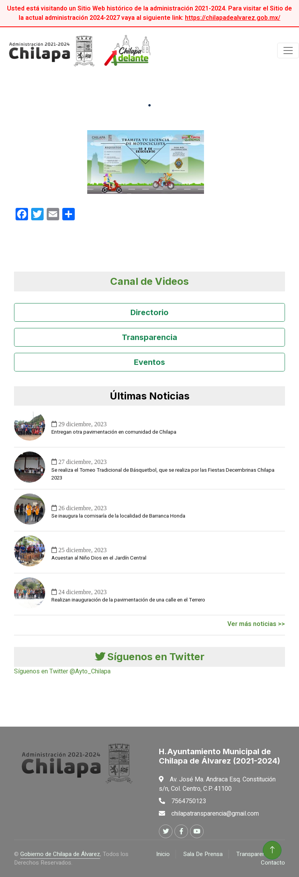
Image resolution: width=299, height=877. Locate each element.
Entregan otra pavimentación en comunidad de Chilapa (113, 432)
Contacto (273, 862)
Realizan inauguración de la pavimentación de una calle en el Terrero (128, 600)
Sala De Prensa (203, 854)
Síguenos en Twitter (149, 656)
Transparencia (149, 337)
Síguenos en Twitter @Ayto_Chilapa (62, 671)
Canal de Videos (149, 281)
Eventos (149, 362)
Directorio (149, 312)
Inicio (163, 854)
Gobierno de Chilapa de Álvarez (60, 854)
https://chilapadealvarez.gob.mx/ (232, 18)
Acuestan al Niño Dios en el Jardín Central (98, 558)
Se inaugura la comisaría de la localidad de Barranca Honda (118, 516)
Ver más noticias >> (256, 624)
